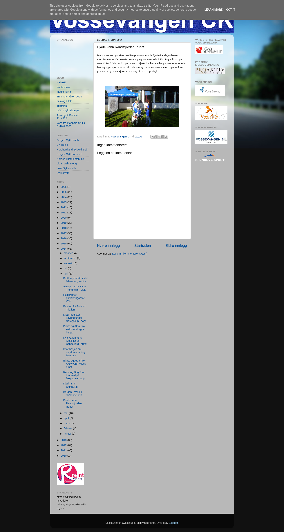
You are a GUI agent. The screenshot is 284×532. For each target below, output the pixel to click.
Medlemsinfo (64, 91)
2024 (64, 197)
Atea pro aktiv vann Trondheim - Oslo (74, 288)
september (70, 258)
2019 (64, 222)
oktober (68, 253)
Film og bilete (65, 101)
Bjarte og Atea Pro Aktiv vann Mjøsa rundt (74, 363)
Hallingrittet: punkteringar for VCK (73, 298)
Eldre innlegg (176, 246)
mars (67, 423)
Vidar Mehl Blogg (67, 163)
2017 (64, 233)
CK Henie (62, 144)
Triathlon (62, 105)
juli (66, 268)
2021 (64, 212)
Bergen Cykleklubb (68, 140)
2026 (64, 186)
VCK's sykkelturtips (68, 110)
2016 (64, 238)
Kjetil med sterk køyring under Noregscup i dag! (74, 318)
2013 (64, 440)
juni (66, 273)
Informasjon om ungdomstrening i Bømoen (74, 352)
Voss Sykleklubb (66, 168)
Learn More (214, 9)
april (67, 418)
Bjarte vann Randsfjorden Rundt (72, 403)
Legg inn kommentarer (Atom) (129, 253)
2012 (64, 445)
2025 (64, 191)
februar (68, 428)
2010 (64, 455)
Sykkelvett (63, 172)
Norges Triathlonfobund (70, 158)
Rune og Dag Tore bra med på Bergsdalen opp (74, 375)
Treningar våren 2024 (69, 96)
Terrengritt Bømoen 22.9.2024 (68, 117)
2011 (64, 450)
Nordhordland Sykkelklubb (72, 149)
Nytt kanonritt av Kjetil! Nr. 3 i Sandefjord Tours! (75, 341)
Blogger (173, 522)
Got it (230, 9)
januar (68, 433)
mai (66, 413)
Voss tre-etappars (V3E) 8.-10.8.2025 (71, 124)
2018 (64, 227)
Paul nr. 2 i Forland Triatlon (74, 308)
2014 (64, 248)
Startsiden (142, 246)
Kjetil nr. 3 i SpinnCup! (70, 385)
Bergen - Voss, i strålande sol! (72, 394)
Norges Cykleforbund (69, 154)
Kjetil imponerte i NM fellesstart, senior (75, 280)
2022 (64, 207)
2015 (64, 243)
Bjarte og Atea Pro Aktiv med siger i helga (74, 329)
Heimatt (61, 82)
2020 (64, 217)
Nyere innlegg (108, 246)
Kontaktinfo (63, 87)
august (68, 263)
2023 (64, 202)
